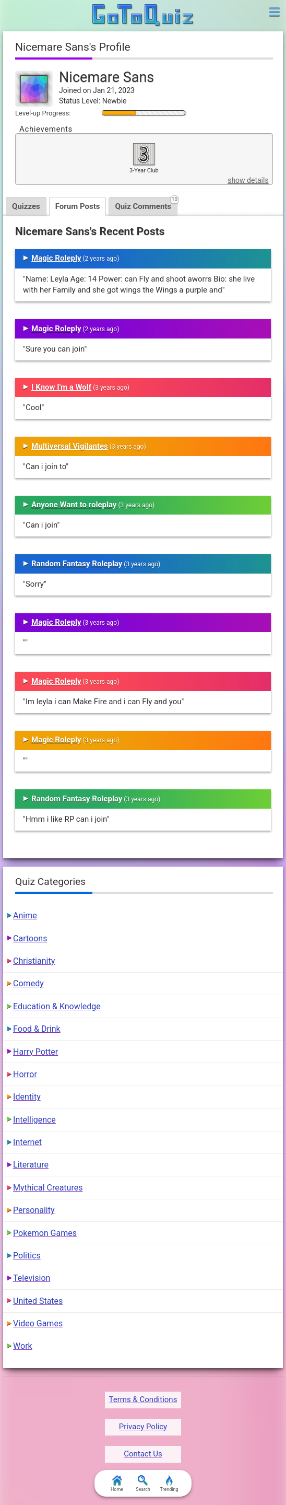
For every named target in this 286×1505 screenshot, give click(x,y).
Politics (27, 1256)
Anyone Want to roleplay (73, 504)
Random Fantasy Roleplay (76, 563)
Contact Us (143, 1454)
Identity (27, 1097)
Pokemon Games (45, 1233)
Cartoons (30, 938)
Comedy (28, 983)
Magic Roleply (56, 258)
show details (248, 180)
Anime (25, 915)
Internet (27, 1142)
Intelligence (34, 1120)
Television (31, 1278)
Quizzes (26, 206)
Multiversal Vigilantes (69, 446)
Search (143, 1483)
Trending (169, 1483)
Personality (33, 1210)
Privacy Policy (143, 1426)
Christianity (34, 961)
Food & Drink (37, 1029)
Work (22, 1346)
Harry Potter (35, 1052)
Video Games (38, 1323)
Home (117, 1483)
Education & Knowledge (57, 1006)
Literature (31, 1165)
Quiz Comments (146, 204)
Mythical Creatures (47, 1188)
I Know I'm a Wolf (61, 387)
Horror (25, 1074)
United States (38, 1301)
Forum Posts (77, 206)
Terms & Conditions (143, 1399)
